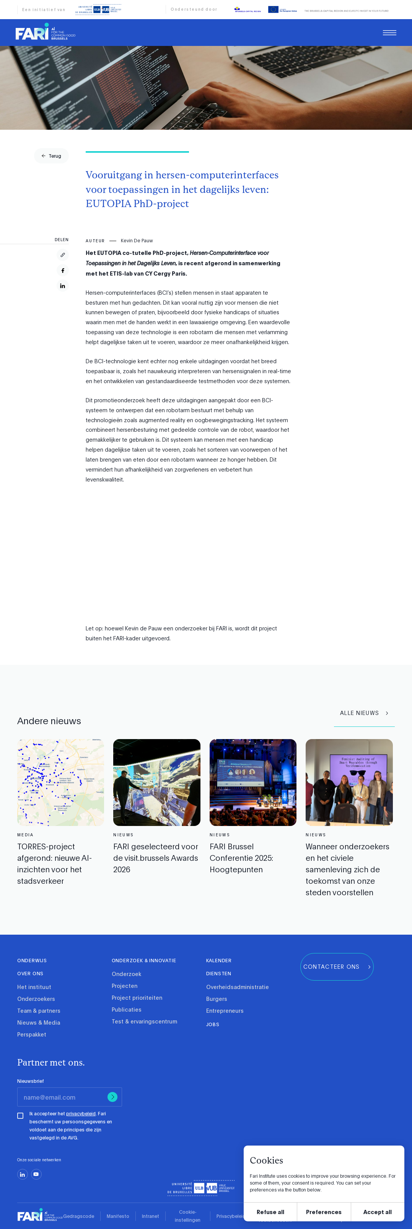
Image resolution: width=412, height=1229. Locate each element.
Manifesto (118, 1216)
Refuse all (270, 1211)
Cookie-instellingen (187, 1216)
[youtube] (36, 1174)
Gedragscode (78, 1216)
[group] (51, 155)
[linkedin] (22, 1174)
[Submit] (112, 1097)
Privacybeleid (231, 1216)
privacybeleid (81, 1113)
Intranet (150, 1216)
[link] (45, 31)
